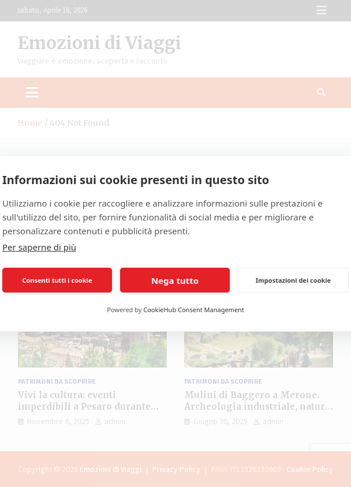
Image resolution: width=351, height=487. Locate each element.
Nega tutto (175, 280)
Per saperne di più (39, 247)
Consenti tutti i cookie (57, 280)
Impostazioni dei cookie (293, 280)
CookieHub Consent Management (193, 309)
